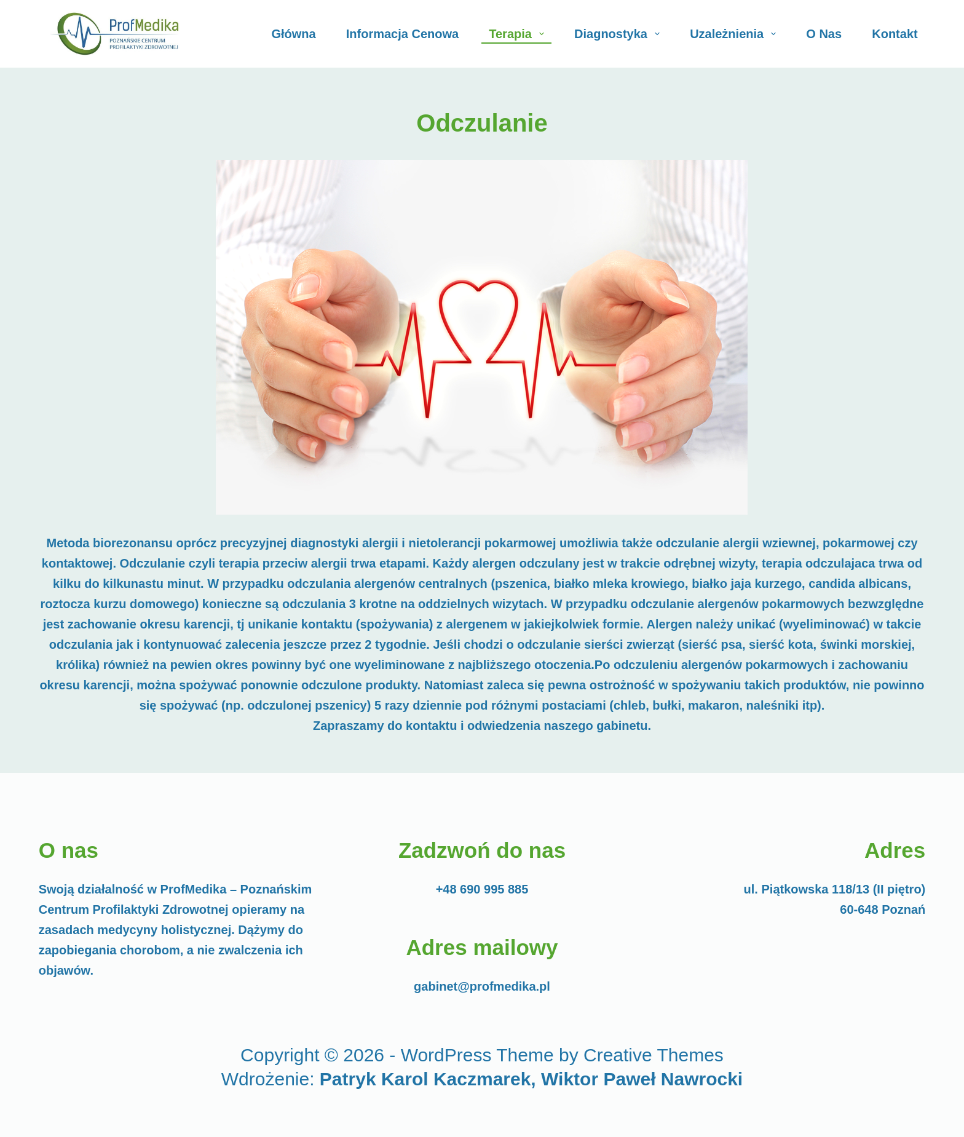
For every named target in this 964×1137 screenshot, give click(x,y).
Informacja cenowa (402, 34)
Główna (293, 34)
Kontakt (894, 34)
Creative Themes (653, 1055)
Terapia (519, 33)
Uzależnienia (735, 33)
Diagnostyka (619, 33)
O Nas (824, 34)
